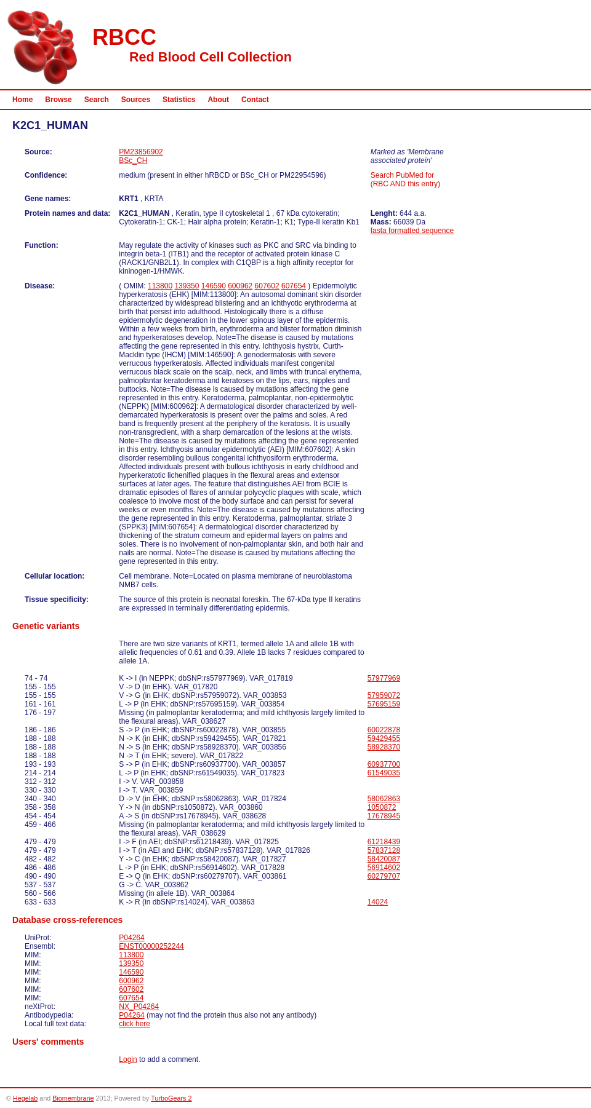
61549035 (384, 773)
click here (134, 1023)
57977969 (384, 678)
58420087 (384, 859)
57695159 (384, 704)
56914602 (384, 867)
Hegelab (25, 1098)
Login (128, 1059)
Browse (58, 99)
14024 (378, 902)
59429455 (384, 738)
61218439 (384, 841)
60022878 (384, 730)
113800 (160, 286)
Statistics (179, 99)
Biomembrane (73, 1098)
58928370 (384, 747)
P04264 (131, 937)
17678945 (384, 816)
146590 (213, 286)
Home (22, 99)
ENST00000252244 (151, 946)
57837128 (384, 850)
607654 (293, 286)
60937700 (384, 764)
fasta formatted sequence (412, 230)
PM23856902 (141, 152)
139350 (186, 286)
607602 (267, 286)
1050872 (382, 807)
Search (96, 99)
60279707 (384, 876)
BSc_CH (133, 160)
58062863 (384, 798)
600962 (240, 286)
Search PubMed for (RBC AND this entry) (405, 179)
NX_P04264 (139, 1006)
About (218, 99)
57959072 (384, 695)
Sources (135, 99)
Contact (255, 99)
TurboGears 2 (171, 1098)
